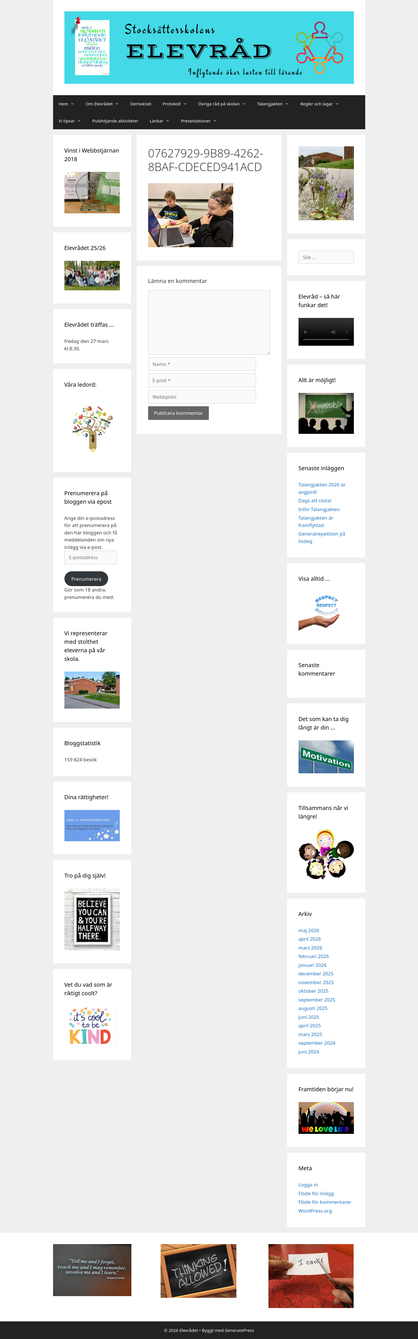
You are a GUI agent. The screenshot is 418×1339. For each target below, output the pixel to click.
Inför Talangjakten (319, 509)
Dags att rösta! (315, 500)
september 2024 (317, 1043)
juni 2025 (309, 1017)
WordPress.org (315, 1210)
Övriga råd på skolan (225, 103)
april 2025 (310, 1025)
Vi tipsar (73, 120)
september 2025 (317, 999)
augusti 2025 (313, 1008)
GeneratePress (239, 1330)
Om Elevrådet (105, 103)
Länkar (162, 120)
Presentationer (201, 120)
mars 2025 (310, 1034)
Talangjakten (276, 103)
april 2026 (310, 939)
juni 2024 (309, 1051)
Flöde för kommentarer (325, 1202)
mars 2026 (310, 947)
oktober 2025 (314, 991)
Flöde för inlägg (316, 1193)
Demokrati (140, 104)
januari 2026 (313, 965)
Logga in (308, 1184)
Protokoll (177, 103)
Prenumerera (86, 579)
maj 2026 (309, 930)
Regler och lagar (322, 103)
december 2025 (316, 973)
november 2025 (316, 982)
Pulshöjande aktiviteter (115, 121)
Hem (69, 103)
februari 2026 (314, 956)
